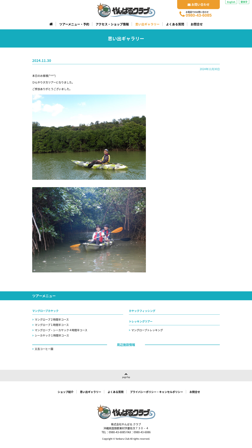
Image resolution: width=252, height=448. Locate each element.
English (231, 2)
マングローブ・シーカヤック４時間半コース (61, 330)
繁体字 (244, 2)
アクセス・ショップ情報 (112, 24)
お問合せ (197, 24)
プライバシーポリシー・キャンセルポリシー (156, 391)
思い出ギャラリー (147, 24)
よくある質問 (175, 24)
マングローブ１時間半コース (52, 325)
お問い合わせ (199, 4)
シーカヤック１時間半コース (52, 335)
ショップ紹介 (66, 391)
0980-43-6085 (199, 15)
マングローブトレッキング (147, 330)
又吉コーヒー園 (44, 349)
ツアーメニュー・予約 (74, 24)
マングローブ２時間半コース (52, 319)
